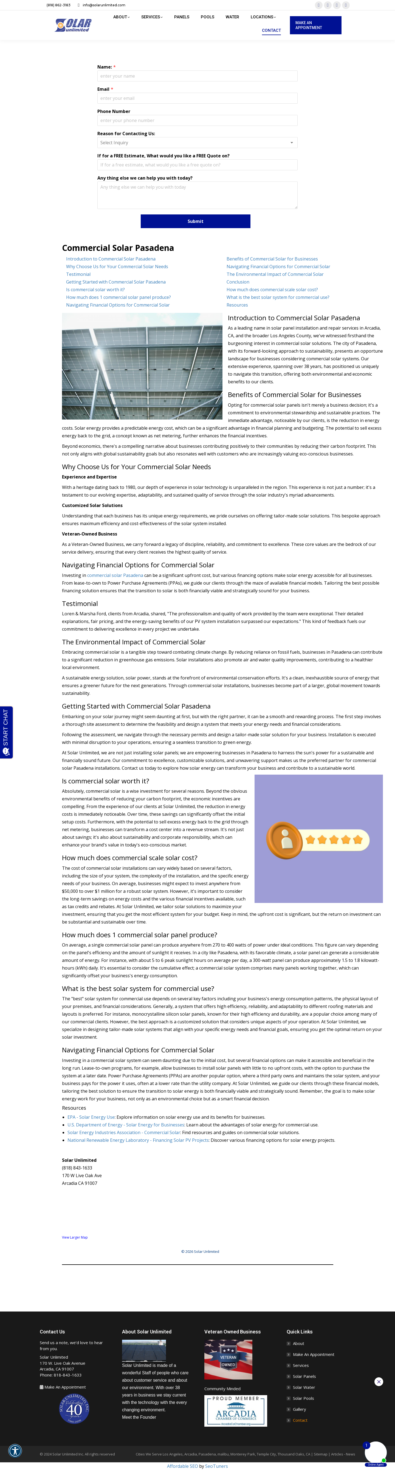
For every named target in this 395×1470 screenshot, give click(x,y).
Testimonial (78, 274)
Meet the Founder (139, 1417)
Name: (104, 67)
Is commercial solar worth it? (95, 290)
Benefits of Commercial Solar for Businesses (272, 259)
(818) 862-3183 (55, 5)
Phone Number (113, 111)
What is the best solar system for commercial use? (278, 297)
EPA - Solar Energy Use (91, 1117)
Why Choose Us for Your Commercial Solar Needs (117, 267)
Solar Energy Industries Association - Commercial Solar (123, 1132)
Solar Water (304, 1387)
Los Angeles (173, 1454)
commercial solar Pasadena (115, 575)
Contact (300, 1420)
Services (301, 1365)
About (298, 1343)
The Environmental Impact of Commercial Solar (275, 274)
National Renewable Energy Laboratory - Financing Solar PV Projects (138, 1140)
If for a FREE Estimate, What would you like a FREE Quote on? (163, 156)
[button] (15, 1454)
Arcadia (190, 1454)
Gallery (299, 1409)
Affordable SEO (182, 1466)
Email (103, 89)
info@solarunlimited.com (100, 5)
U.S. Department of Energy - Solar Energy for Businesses (125, 1125)
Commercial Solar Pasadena (118, 247)
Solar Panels (304, 1376)
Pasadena (207, 1454)
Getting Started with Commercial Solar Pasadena (116, 282)
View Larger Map (75, 1237)
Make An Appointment (65, 1387)
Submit (196, 221)
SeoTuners (216, 1466)
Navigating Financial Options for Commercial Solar (278, 267)
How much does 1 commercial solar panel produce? (118, 297)
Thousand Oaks (291, 1454)
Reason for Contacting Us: (126, 134)
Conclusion (238, 282)
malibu (223, 1454)
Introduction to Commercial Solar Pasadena (111, 259)
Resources (237, 305)
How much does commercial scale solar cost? (272, 290)
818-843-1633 (68, 1375)
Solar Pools (303, 1398)
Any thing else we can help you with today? (145, 178)
